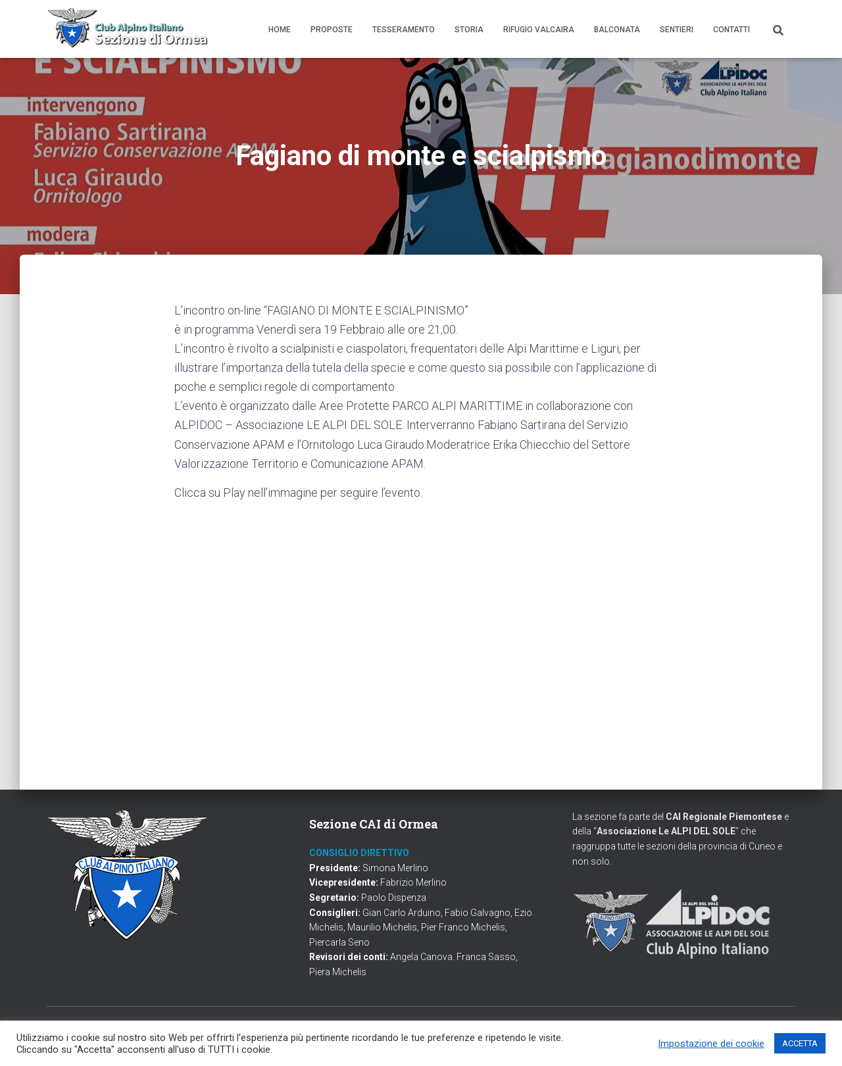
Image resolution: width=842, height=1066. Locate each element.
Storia (469, 29)
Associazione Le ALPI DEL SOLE (666, 831)
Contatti (731, 29)
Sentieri (676, 29)
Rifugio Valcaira (538, 29)
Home (279, 29)
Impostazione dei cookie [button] (711, 1044)
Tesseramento (403, 29)
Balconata (617, 29)
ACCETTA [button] (800, 1043)
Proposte (331, 29)
